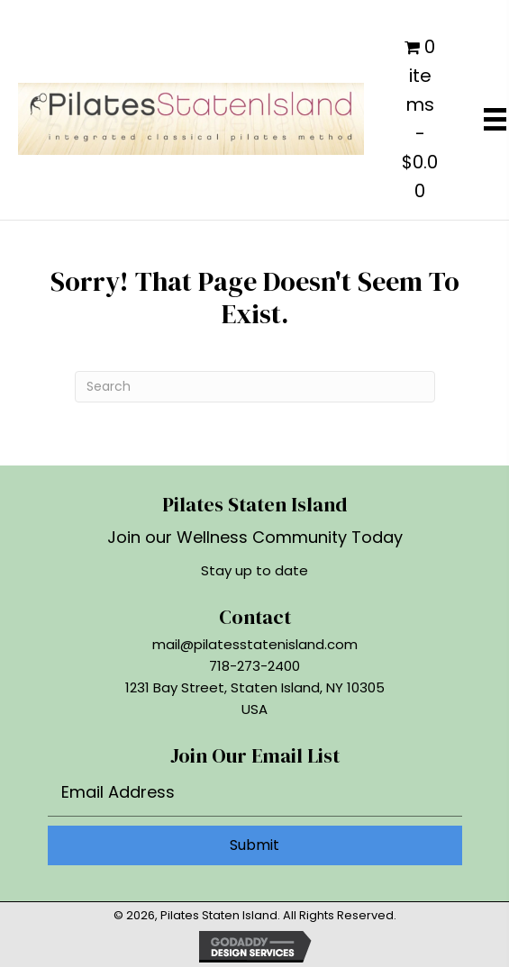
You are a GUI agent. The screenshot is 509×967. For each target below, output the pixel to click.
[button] (255, 845)
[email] (255, 796)
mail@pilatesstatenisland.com (255, 644)
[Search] (255, 386)
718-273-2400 (254, 665)
